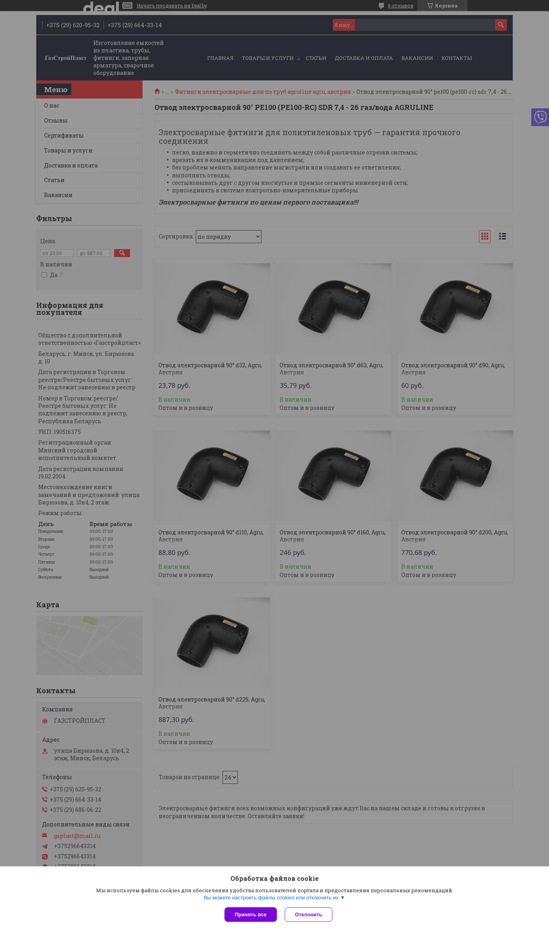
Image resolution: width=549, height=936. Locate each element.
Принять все (251, 914)
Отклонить (308, 914)
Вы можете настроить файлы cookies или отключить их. (272, 898)
